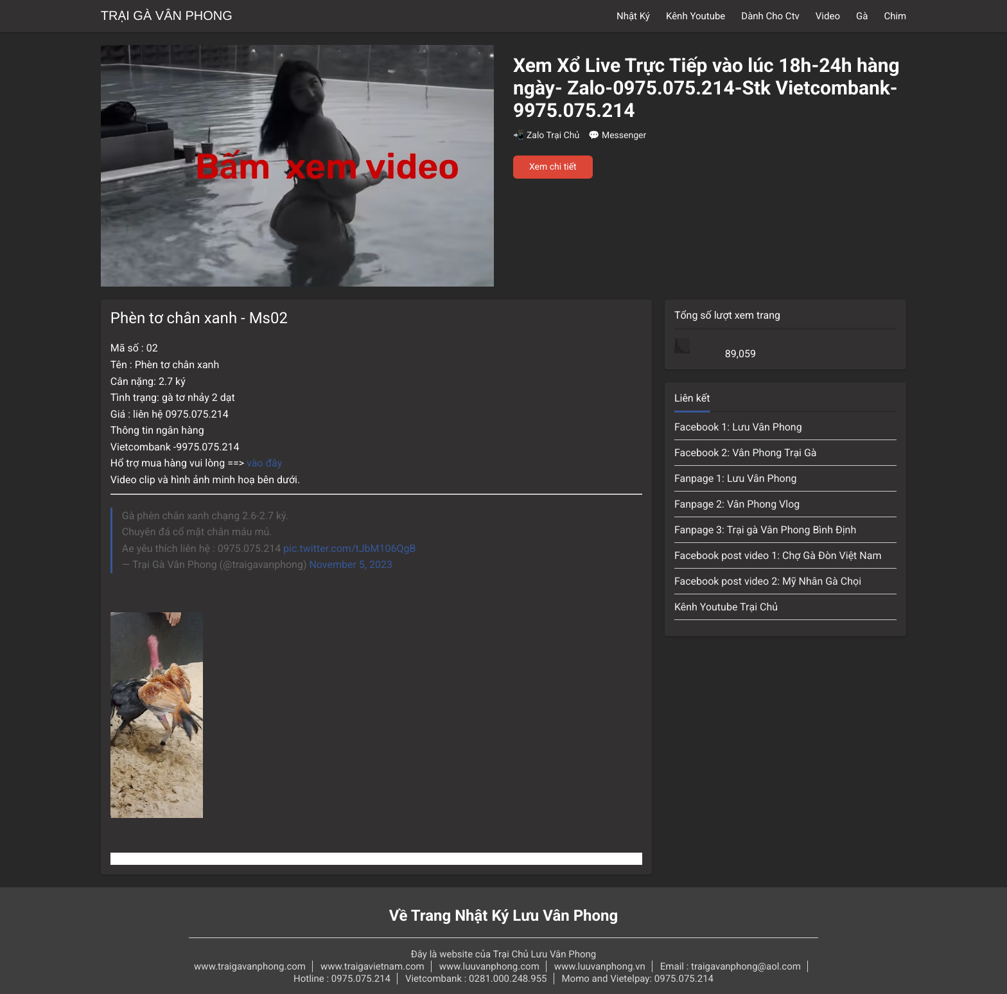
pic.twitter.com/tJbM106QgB (349, 548)
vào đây (266, 463)
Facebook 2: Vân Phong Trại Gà (745, 453)
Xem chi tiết (553, 167)
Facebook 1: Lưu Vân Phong (738, 427)
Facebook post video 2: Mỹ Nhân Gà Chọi (767, 581)
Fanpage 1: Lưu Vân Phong (735, 478)
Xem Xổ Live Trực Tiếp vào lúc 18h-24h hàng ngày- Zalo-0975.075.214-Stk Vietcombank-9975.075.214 (706, 88)
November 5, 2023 (350, 564)
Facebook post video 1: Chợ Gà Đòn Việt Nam (778, 555)
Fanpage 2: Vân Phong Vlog (737, 504)
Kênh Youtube (695, 16)
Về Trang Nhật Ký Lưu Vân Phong (503, 916)
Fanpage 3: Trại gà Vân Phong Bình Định (765, 530)
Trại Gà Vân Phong (166, 16)
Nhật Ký (633, 16)
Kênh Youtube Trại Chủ (726, 607)
